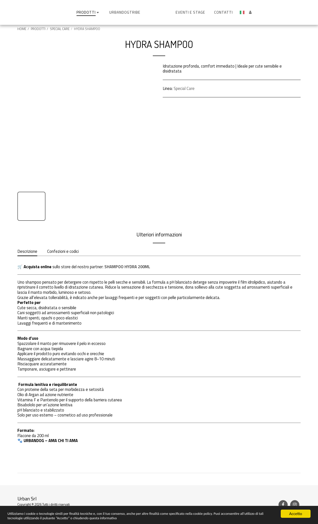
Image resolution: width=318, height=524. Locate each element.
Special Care (184, 88)
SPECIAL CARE (60, 28)
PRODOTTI (38, 28)
